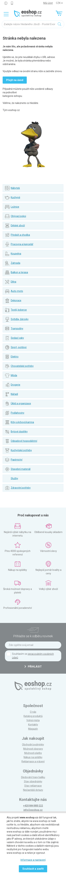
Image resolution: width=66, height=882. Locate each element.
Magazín (33, 728)
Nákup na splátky (33, 757)
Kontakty (33, 724)
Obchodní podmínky (33, 744)
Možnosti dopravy (33, 748)
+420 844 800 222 (33, 805)
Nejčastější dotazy (33, 790)
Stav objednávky (33, 781)
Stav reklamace (33, 785)
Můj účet (48, 3)
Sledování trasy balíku (33, 777)
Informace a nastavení (33, 859)
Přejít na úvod (14, 80)
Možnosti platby (33, 753)
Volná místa (33, 720)
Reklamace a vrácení (33, 761)
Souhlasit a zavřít (33, 868)
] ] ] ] (59, 3)
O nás (33, 711)
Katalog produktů (33, 716)
